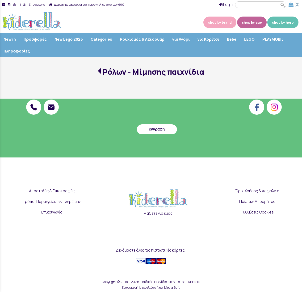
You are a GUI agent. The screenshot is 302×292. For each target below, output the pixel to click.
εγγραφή (157, 129)
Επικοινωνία (36, 4)
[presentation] (157, 110)
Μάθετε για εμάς (157, 213)
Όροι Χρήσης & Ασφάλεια (257, 190)
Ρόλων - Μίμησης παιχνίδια (153, 72)
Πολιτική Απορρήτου (257, 201)
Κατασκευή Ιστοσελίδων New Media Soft (151, 287)
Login (226, 4)
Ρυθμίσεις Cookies (257, 212)
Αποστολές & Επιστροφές (52, 190)
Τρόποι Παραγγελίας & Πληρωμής (52, 201)
